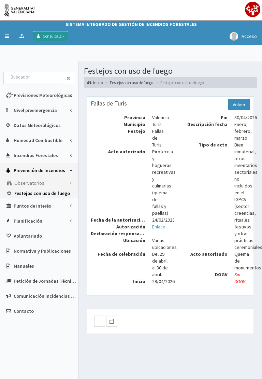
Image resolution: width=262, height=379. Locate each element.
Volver (239, 104)
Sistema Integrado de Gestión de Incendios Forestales (131, 24)
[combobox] (33, 77)
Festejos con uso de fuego (131, 82)
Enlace (158, 227)
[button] (7, 36)
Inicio (95, 82)
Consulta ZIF (53, 36)
